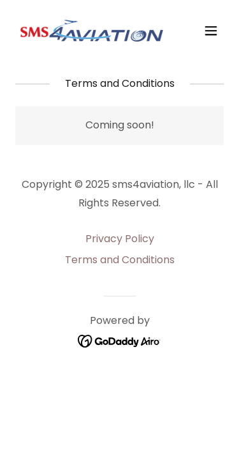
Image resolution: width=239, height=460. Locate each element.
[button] (211, 30)
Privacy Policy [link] (119, 238)
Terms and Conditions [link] (120, 259)
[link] (88, 30)
